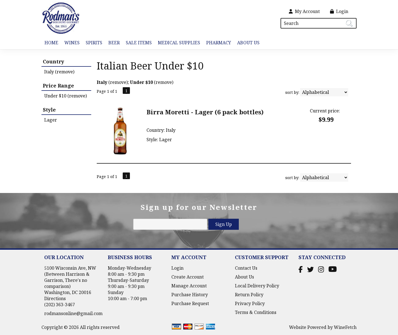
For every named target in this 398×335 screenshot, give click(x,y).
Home (51, 43)
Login (339, 11)
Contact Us (246, 268)
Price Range (58, 85)
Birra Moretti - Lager (205, 112)
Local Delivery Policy (257, 286)
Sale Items (139, 43)
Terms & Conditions (255, 312)
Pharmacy (218, 43)
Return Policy (249, 295)
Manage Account (189, 286)
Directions (55, 298)
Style (49, 109)
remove (118, 82)
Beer (112, 43)
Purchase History (189, 295)
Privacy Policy (250, 303)
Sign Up (223, 224)
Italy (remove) (59, 72)
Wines (70, 43)
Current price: (325, 111)
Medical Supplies (179, 43)
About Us (247, 43)
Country (53, 61)
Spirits (92, 43)
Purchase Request (190, 303)
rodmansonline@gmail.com (73, 313)
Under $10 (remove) (65, 96)
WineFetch (345, 327)
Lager (50, 120)
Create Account (187, 277)
